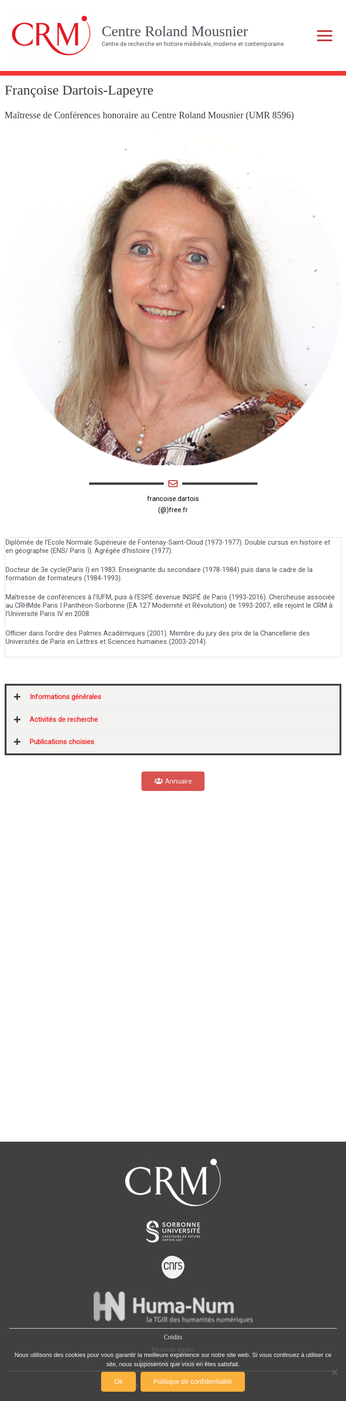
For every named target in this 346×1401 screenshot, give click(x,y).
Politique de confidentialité (193, 1381)
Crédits (173, 1337)
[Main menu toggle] (325, 35)
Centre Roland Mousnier (175, 31)
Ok (118, 1381)
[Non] (334, 1372)
